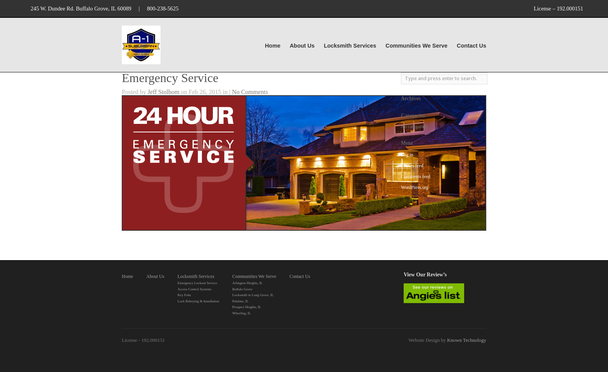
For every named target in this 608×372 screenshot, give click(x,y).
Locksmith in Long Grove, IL (253, 295)
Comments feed (415, 176)
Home (272, 46)
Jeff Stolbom (164, 92)
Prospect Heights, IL (246, 307)
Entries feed (412, 165)
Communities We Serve (416, 46)
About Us (302, 46)
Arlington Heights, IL (247, 283)
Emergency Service (170, 78)
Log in (407, 155)
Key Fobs (184, 295)
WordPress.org (414, 187)
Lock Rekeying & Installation (198, 301)
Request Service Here (149, 241)
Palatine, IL (240, 301)
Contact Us (471, 46)
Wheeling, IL (241, 313)
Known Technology (466, 340)
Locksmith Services (350, 46)
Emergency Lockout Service (197, 283)
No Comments (250, 92)
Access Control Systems (195, 289)
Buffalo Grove (242, 289)
